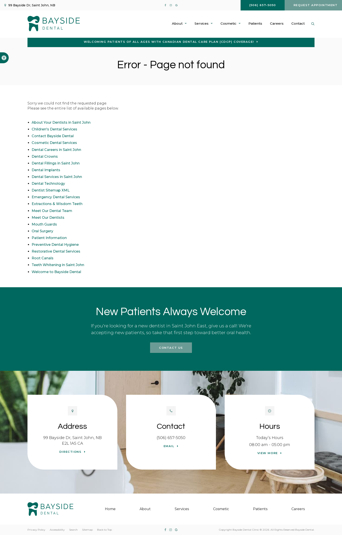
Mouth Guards (44, 224)
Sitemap (87, 529)
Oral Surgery (42, 231)
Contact (298, 23)
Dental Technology (48, 183)
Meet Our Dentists (48, 217)
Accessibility (57, 529)
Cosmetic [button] (228, 23)
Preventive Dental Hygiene (55, 245)
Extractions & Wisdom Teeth (57, 204)
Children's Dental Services (54, 129)
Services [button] (202, 23)
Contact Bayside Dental (53, 136)
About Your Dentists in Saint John (61, 122)
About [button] (177, 23)
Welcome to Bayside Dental (56, 272)
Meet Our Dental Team (52, 211)
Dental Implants (46, 170)
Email (169, 446)
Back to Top (104, 529)
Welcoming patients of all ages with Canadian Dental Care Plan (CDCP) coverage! (169, 41)
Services (182, 509)
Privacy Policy (36, 529)
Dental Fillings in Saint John (56, 163)
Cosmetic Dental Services (54, 143)
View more (267, 453)
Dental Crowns (45, 156)
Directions (70, 451)
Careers (277, 23)
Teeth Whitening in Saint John (58, 265)
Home (110, 509)
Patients (255, 23)
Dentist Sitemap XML (51, 190)
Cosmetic (221, 509)
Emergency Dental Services (56, 197)
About (145, 509)
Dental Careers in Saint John (56, 150)
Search (73, 529)
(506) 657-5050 (171, 437)
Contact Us (171, 347)
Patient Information (49, 238)
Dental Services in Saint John (57, 177)
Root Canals (42, 258)
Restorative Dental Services (56, 251)
